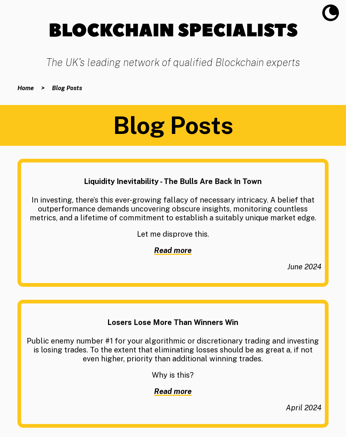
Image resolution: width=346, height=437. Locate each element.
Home (25, 88)
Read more (173, 250)
